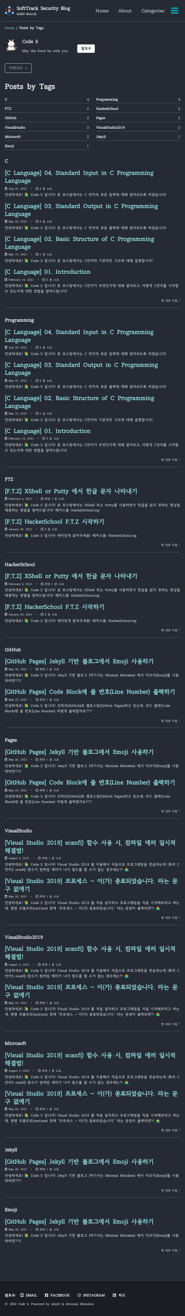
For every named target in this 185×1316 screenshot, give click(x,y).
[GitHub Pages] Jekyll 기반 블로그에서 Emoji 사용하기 (79, 661)
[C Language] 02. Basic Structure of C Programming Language (79, 243)
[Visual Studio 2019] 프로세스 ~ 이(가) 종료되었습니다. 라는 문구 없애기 (91, 885)
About (125, 11)
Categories (152, 11)
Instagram (91, 1295)
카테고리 (15, 68)
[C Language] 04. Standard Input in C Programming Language (79, 176)
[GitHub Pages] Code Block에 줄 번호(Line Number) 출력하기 (90, 691)
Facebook (57, 1295)
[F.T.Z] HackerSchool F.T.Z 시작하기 (54, 521)
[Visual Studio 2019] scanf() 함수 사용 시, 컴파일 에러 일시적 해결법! (90, 846)
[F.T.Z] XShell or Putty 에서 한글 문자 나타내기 (71, 491)
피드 (118, 1295)
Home (102, 11)
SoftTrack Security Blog (43, 10)
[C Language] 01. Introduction (48, 272)
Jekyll (55, 1304)
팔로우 (86, 48)
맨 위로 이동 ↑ (170, 300)
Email (28, 1295)
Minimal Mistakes (80, 1304)
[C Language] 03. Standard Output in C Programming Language (81, 210)
